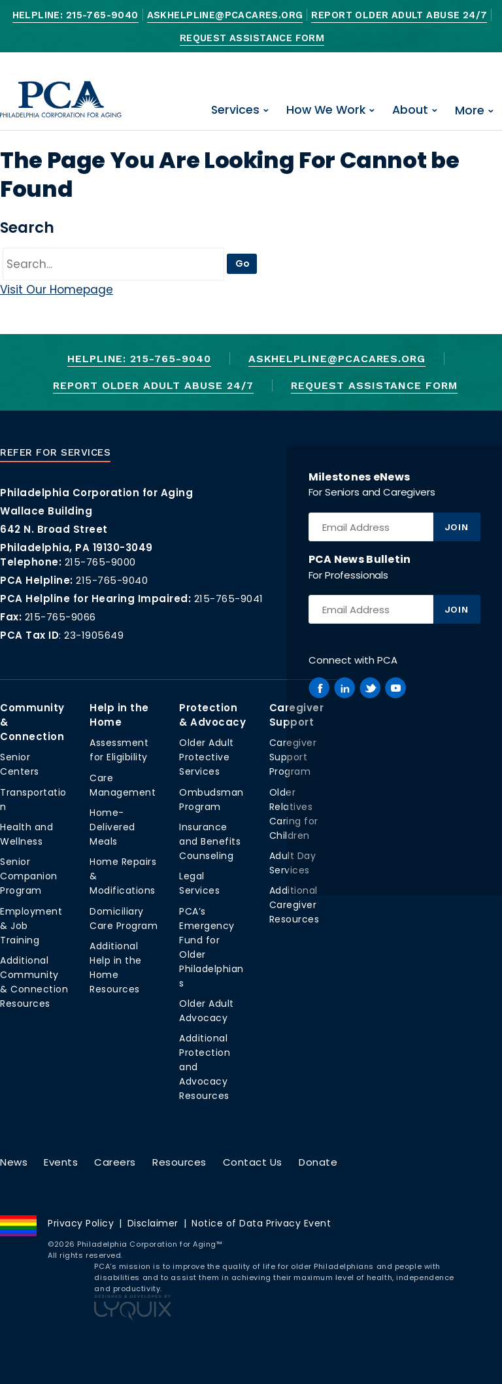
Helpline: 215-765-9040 (75, 15)
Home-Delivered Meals (112, 827)
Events (61, 1162)
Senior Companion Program (29, 876)
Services (235, 110)
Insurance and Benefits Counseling (210, 841)
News (13, 1162)
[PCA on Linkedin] (344, 687)
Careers (115, 1162)
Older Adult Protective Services (206, 757)
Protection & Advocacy (212, 715)
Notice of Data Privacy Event (261, 1223)
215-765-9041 (228, 598)
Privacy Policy (81, 1223)
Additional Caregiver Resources (294, 905)
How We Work (325, 110)
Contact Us (252, 1162)
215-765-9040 (112, 580)
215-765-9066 (60, 617)
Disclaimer (152, 1223)
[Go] (113, 264)
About (410, 110)
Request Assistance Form (252, 38)
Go (242, 263)
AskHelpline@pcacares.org (225, 15)
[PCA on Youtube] (395, 687)
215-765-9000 (100, 562)
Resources (179, 1162)
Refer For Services (55, 452)
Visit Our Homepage (56, 289)
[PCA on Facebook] (319, 687)
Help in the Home (119, 715)
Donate (318, 1162)
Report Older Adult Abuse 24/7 (399, 15)
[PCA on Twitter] (370, 687)
